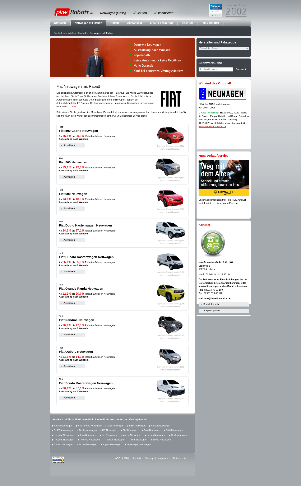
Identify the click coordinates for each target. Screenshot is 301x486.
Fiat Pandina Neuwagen (76, 320)
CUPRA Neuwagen (64, 430)
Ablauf (114, 22)
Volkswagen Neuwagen (139, 444)
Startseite (60, 22)
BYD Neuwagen (137, 425)
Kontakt (137, 458)
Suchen (240, 69)
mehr (73, 106)
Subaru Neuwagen (63, 444)
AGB (117, 458)
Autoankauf (134, 22)
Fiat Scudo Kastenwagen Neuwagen (86, 383)
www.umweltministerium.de (212, 126)
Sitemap (149, 458)
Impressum (163, 458)
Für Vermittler (210, 22)
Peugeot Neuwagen (64, 439)
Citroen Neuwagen (160, 425)
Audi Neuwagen (115, 425)
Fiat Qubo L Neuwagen (76, 351)
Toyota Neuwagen (112, 444)
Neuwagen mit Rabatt (88, 22)
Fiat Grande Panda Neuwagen (81, 288)
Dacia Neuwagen (88, 430)
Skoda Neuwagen (162, 439)
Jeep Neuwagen (88, 435)
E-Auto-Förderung (161, 22)
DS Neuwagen (109, 430)
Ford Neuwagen (152, 430)
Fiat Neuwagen (130, 430)
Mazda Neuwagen (131, 435)
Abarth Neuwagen (63, 425)
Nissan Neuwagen (156, 435)
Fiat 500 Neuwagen (73, 162)
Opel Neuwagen (179, 435)
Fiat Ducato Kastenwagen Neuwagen (86, 257)
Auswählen (69, 145)
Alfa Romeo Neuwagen (90, 425)
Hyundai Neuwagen (64, 435)
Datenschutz (179, 458)
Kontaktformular (211, 304)
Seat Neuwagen (139, 439)
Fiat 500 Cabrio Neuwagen (78, 130)
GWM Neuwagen (175, 430)
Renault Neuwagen (115, 439)
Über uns (187, 22)
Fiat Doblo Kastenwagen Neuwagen (85, 225)
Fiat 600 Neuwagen (73, 194)
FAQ (126, 458)
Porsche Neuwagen (90, 439)
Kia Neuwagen (109, 435)
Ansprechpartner (211, 310)
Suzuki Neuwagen (88, 444)
